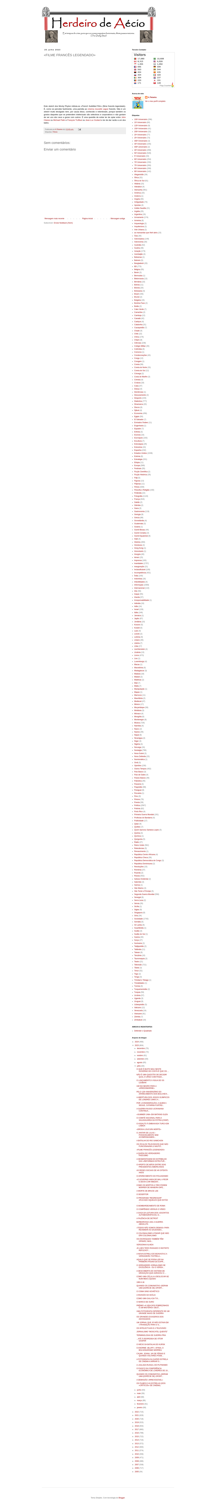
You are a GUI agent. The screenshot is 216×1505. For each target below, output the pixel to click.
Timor (136, 971)
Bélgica (137, 269)
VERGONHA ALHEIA (144, 1245)
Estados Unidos (140, 453)
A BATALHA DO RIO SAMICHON (149, 1141)
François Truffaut (74, 120)
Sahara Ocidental (141, 879)
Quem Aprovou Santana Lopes (146, 830)
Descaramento (140, 395)
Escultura (138, 441)
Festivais (137, 468)
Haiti (136, 539)
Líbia (136, 646)
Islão (136, 606)
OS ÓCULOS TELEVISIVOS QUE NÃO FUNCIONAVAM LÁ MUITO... (152, 1145)
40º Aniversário (140, 150)
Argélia (137, 211)
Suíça (136, 940)
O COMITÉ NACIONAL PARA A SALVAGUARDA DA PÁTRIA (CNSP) (152, 1119)
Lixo (136, 658)
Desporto (138, 398)
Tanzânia (137, 955)
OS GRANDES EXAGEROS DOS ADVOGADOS (150, 1318)
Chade (137, 331)
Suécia (137, 937)
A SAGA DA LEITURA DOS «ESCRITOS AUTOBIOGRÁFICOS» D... (152, 1214)
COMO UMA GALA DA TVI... (147, 1298)
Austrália (137, 245)
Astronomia (138, 242)
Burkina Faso (139, 303)
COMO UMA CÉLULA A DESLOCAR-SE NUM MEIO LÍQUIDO (152, 1277)
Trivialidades (139, 983)
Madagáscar (139, 671)
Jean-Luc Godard (93, 120)
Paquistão (138, 787)
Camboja (137, 315)
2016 (137, 1433)
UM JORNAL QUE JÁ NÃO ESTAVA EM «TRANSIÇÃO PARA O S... (152, 1323)
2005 (137, 1472)
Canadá (137, 318)
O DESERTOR (142, 1194)
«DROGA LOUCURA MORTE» (148, 1129)
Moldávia (137, 710)
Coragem (138, 361)
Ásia (136, 236)
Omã (136, 763)
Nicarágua (138, 738)
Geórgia (137, 514)
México (137, 704)
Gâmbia (137, 505)
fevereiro (140, 1404)
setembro (141, 1059)
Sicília (136, 906)
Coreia (137, 364)
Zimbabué (138, 1020)
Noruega (137, 747)
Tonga (136, 977)
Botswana (138, 291)
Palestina (138, 781)
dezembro (141, 1048)
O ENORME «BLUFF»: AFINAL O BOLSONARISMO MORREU (150, 1349)
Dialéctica (138, 401)
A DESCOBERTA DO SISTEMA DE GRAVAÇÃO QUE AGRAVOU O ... (151, 1272)
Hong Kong (138, 548)
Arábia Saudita (140, 208)
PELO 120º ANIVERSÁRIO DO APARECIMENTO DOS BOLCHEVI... (152, 1093)
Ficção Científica (141, 472)
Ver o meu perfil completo (155, 101)
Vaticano (137, 1007)
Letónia (137, 637)
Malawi (137, 677)
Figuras (137, 481)
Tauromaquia (139, 959)
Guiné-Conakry (140, 533)
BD (135, 266)
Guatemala (138, 524)
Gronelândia (139, 521)
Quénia (137, 833)
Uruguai (137, 1001)
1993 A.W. (140, 1282)
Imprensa (138, 560)
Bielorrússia (139, 279)
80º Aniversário (140, 168)
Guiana (137, 527)
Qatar (136, 824)
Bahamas (138, 257)
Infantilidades (139, 582)
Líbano (137, 640)
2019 (137, 1422)
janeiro (140, 1407)
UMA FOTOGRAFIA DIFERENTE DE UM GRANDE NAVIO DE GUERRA (153, 1312)
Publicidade (139, 821)
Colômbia (138, 349)
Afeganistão (139, 174)
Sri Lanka (138, 925)
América (137, 193)
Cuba (136, 386)
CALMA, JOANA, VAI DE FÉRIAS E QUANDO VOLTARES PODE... (150, 1355)
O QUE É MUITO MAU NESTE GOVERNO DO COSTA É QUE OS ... (152, 1070)
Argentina (138, 214)
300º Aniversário (140, 141)
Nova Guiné (139, 753)
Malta (136, 686)
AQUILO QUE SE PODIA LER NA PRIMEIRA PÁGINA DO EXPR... (150, 1261)
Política (137, 805)
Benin (136, 272)
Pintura (137, 799)
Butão (136, 306)
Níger (136, 741)
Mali (136, 683)
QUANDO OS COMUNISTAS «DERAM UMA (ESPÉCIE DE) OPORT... (152, 1287)
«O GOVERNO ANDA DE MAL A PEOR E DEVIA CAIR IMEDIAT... (152, 1180)
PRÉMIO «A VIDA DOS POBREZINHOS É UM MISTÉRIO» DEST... (152, 1306)
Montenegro (139, 720)
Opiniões (137, 766)
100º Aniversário (140, 119)
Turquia (137, 992)
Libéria (137, 643)
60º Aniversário (140, 159)
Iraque (136, 594)
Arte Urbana (139, 230)
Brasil (136, 294)
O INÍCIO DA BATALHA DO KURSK (150, 1344)
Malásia (137, 674)
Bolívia (137, 285)
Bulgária (137, 300)
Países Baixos (140, 778)
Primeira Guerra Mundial (144, 814)
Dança (137, 389)
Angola (137, 199)
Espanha (137, 450)
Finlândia (138, 493)
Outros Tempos (140, 769)
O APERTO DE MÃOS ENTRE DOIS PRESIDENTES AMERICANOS (151, 1166)
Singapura (138, 913)
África (136, 177)
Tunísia (137, 986)
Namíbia (137, 726)
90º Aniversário (140, 171)
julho (139, 1066)
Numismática (139, 759)
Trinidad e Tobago (141, 980)
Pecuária (137, 793)
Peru (136, 796)
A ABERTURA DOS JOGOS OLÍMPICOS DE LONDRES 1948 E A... (152, 1098)
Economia (138, 413)
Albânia (137, 184)
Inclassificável (139, 570)
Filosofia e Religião (141, 490)
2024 (137, 1042)
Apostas (137, 205)
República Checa (141, 857)
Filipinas (137, 484)
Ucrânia (137, 995)
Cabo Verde (139, 309)
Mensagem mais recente (54, 218)
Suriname (138, 943)
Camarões (138, 312)
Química (137, 836)
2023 (137, 1045)
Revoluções (139, 867)
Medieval (137, 701)
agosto (140, 1062)
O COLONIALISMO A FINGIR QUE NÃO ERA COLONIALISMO (152, 1234)
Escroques (138, 438)
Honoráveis (138, 551)
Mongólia (138, 717)
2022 (137, 1412)
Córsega (137, 373)
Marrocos (138, 695)
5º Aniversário (139, 156)
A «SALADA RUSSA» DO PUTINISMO (152, 1365)
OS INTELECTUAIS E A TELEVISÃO (151, 1328)
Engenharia (138, 426)
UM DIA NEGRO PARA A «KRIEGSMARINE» (146, 1087)
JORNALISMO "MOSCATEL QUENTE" (152, 1332)
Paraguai (137, 790)
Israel (136, 609)
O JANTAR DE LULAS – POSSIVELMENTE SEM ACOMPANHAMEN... (147, 1135)
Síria (136, 916)
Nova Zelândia (140, 756)
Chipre (137, 340)
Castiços (137, 322)
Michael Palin (59, 120)
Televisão (138, 965)
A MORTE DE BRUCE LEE (147, 1191)
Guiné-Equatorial (141, 536)
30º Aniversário (140, 144)
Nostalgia (138, 750)
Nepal (136, 735)
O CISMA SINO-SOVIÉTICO (147, 1291)
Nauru (136, 729)
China (136, 337)
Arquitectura (139, 226)
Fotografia (138, 496)
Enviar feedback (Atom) (63, 223)
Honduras (138, 545)
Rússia (137, 876)
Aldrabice (138, 187)
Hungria (137, 554)
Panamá (137, 784)
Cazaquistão (139, 328)
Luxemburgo (139, 661)
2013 (137, 1444)
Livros (136, 655)
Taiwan (137, 952)
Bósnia (137, 288)
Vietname (138, 1014)
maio (139, 1393)
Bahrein (137, 260)
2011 (137, 1450)
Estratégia (138, 459)
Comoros (138, 352)
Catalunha (138, 325)
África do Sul (139, 181)
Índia (136, 576)
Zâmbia (137, 1017)
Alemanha (138, 190)
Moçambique (139, 707)
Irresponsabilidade (141, 600)
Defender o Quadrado (143, 1031)
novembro (141, 1052)
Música (137, 723)
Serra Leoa (138, 900)
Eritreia (137, 432)
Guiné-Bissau (139, 530)
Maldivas (137, 680)
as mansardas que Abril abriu (146, 233)
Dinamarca (138, 404)
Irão (135, 591)
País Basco (138, 772)
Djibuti (136, 410)
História (137, 542)
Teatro (136, 962)
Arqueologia (139, 223)
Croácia (137, 383)
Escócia (137, 435)
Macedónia (138, 668)
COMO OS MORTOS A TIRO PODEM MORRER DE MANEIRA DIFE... (151, 1186)
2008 (137, 1461)
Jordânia (137, 622)
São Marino (138, 888)
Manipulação (139, 689)
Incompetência (140, 573)
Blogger (122, 1498)
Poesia (137, 802)
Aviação (137, 251)
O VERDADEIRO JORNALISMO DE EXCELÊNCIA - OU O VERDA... (150, 1266)
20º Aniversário (140, 135)
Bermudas (138, 276)
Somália (137, 922)
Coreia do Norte (140, 367)
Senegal (137, 897)
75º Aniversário (140, 165)
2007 (137, 1465)
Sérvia (136, 903)
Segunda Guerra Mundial (144, 894)
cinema (98, 109)
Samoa (137, 885)
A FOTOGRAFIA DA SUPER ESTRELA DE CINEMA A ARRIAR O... (152, 1360)
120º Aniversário (140, 126)
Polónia (137, 808)
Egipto (136, 416)
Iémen (136, 557)
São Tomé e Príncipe (142, 891)
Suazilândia (139, 928)
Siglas (136, 910)
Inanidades (138, 563)
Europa (137, 465)
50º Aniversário (140, 153)
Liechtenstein (139, 649)
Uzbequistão (139, 1004)
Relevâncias (139, 848)
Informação (138, 585)
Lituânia (137, 652)
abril (139, 1397)
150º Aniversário (140, 129)
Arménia (137, 220)
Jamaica (137, 615)
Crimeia (137, 380)
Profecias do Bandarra (143, 818)
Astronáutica (139, 239)
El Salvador (138, 419)
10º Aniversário (140, 122)
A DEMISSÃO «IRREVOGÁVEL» (149, 1380)
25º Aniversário (140, 138)
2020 (137, 1419)
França (137, 499)
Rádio (136, 842)
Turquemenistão (140, 989)
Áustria (137, 248)
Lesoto (137, 634)
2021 (137, 1415)
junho (139, 1390)
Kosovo (137, 625)
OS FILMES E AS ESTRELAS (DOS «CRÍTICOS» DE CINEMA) (150, 1384)
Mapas (137, 692)
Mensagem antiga (118, 218)
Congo (137, 358)
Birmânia (137, 282)
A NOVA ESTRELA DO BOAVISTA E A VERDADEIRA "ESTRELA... (151, 1255)
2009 (137, 1457)
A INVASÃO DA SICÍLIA (146, 1295)
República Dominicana (143, 864)
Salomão (137, 882)
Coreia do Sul (139, 370)
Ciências (137, 343)
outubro (140, 1055)
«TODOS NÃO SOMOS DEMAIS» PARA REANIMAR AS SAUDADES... (152, 1229)
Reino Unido (139, 845)
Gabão (137, 502)
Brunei (137, 297)
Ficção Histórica (140, 475)
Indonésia (138, 579)
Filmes (55, 132)
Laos (136, 631)
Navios (137, 732)
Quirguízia (138, 839)
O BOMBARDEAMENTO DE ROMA (150, 1206)
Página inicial (87, 218)
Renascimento (140, 851)
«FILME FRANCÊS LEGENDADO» (150, 1150)
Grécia (137, 518)
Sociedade (138, 919)
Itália (136, 612)
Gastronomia (139, 511)
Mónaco (137, 714)
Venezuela (138, 1010)
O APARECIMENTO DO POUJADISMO (152, 1176)
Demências (138, 392)
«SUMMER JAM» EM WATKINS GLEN (152, 1114)
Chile (136, 334)
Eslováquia (138, 444)
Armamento (139, 217)
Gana (136, 508)
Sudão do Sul (139, 934)
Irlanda (137, 597)
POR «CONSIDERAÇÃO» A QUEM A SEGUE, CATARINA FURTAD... (151, 1104)
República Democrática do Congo (147, 860)
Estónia (137, 456)
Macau (137, 664)
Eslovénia (138, 447)
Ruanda (137, 873)
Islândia (137, 603)
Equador (137, 429)
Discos (137, 407)
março (139, 1400)
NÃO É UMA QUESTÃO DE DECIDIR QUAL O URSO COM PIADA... (151, 1076)
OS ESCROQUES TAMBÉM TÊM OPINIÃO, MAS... (149, 1240)
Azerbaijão (138, 254)
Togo (136, 974)
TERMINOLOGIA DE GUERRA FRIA (151, 1335)
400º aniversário (140, 147)
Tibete (136, 968)
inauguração (139, 567)
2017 (137, 1429)
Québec (137, 827)
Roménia (137, 870)
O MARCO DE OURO (145, 1302)
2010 (137, 1454)
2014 (137, 1440)
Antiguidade (139, 202)
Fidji (136, 478)
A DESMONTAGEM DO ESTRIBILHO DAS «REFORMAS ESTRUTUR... (151, 1160)
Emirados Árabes (141, 422)
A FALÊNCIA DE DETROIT (147, 1218)
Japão (136, 618)
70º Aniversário (140, 162)
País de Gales (140, 775)
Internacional (139, 588)
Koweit (137, 628)
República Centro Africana (144, 854)
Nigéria (137, 744)
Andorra (137, 196)
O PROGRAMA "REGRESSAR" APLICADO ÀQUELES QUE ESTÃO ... (152, 1200)
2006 (137, 1468)
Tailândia (137, 949)
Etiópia (137, 462)
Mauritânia (138, 698)
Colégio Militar (140, 346)
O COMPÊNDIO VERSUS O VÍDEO (150, 1209)
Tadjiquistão (139, 946)
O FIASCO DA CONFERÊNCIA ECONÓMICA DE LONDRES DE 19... (152, 1369)
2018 (137, 1426)
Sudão (137, 931)
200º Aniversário (140, 132)
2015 (137, 1436)
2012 (137, 1447)
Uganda (137, 998)
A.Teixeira (152, 97)
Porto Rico (138, 811)
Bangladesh (139, 263)
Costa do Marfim (140, 377)
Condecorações (140, 355)
